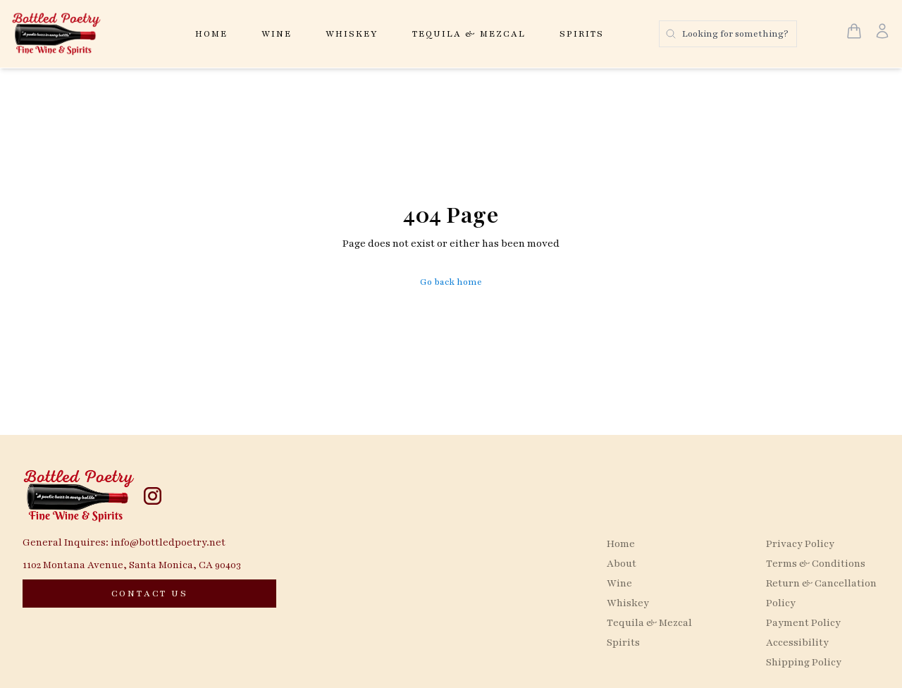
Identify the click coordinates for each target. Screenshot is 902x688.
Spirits (582, 33)
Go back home (451, 282)
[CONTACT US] (149, 593)
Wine (276, 33)
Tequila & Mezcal (469, 33)
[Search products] (728, 33)
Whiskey (352, 33)
